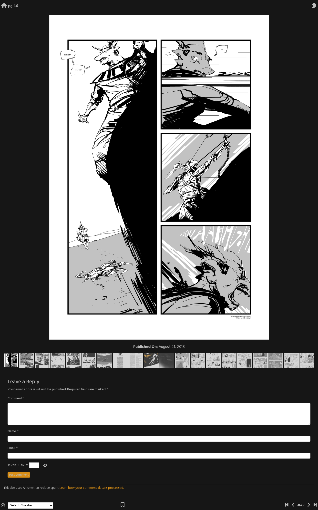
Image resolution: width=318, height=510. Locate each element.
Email (11, 448)
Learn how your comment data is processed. (92, 488)
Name (12, 431)
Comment (15, 398)
